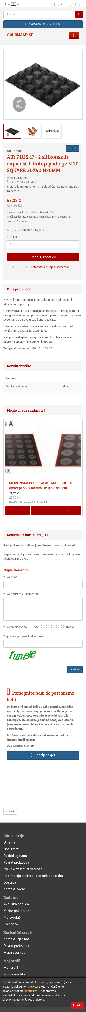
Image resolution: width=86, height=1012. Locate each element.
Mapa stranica (14, 952)
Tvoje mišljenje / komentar (21, 594)
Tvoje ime (11, 577)
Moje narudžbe (14, 974)
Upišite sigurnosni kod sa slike (24, 636)
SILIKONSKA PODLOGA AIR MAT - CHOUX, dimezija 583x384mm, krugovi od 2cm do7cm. (41, 487)
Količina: (12, 237)
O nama (9, 842)
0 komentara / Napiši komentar (49, 267)
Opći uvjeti (11, 849)
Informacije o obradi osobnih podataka (33, 876)
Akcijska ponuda (16, 904)
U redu (77, 1005)
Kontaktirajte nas (16, 939)
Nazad (10, 811)
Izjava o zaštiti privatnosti (23, 869)
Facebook (11, 924)
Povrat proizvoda (16, 862)
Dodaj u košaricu (43, 257)
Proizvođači (12, 917)
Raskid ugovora (15, 856)
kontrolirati (31, 991)
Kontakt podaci (15, 889)
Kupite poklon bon (17, 911)
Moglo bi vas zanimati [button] (26, 410)
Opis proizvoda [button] (20, 288)
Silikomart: (15, 151)
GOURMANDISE (20, 35)
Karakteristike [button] (20, 365)
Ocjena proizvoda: (17, 627)
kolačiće (40, 982)
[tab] (43, 289)
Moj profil (10, 967)
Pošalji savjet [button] (43, 755)
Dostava (9, 882)
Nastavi (75, 669)
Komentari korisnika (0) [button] (27, 534)
